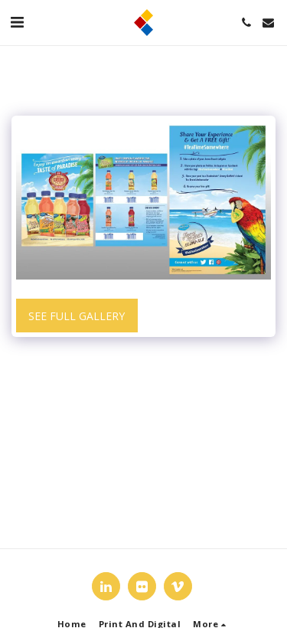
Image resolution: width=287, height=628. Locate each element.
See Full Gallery (76, 316)
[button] (17, 22)
